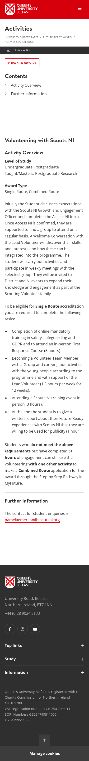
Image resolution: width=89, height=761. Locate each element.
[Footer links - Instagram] (22, 629)
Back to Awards (23, 63)
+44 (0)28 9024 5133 (22, 613)
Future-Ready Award (57, 37)
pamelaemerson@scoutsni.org (32, 519)
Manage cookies (44, 753)
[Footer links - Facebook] (10, 629)
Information (16, 672)
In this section (19, 50)
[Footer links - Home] (21, 582)
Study (10, 659)
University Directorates (21, 37)
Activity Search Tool (19, 41)
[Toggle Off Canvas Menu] (79, 9)
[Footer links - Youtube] (35, 629)
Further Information (29, 93)
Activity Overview (26, 85)
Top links (13, 645)
